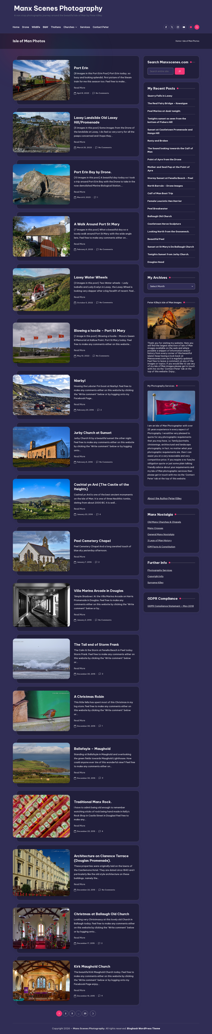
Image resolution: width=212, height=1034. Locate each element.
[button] (93, 1013)
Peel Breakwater (158, 208)
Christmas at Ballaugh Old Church (101, 914)
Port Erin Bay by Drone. (93, 172)
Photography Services (160, 570)
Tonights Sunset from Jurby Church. (168, 254)
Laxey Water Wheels (91, 277)
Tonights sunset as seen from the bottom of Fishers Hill (167, 120)
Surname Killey (155, 582)
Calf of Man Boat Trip (160, 193)
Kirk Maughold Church (92, 966)
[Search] (180, 71)
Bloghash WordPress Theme (143, 1028)
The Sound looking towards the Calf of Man (170, 150)
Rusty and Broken (158, 140)
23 (85, 1013)
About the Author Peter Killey (165, 498)
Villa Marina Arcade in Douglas (98, 591)
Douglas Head (156, 262)
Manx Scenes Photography (58, 8)
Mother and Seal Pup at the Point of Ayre (169, 169)
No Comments (100, 93)
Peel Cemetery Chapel (92, 541)
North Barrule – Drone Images (165, 185)
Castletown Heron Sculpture (164, 223)
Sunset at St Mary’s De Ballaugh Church (171, 246)
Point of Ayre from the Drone (164, 159)
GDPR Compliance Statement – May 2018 (171, 606)
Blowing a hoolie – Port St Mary (99, 331)
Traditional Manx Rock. (93, 802)
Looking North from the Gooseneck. (168, 231)
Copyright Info (155, 576)
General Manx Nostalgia (161, 534)
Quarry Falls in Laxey (160, 95)
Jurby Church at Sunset (93, 433)
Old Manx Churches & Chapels (164, 522)
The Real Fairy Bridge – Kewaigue (168, 103)
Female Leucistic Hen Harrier (165, 201)
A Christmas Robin (89, 697)
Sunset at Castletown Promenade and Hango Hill (170, 131)
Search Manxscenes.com (168, 62)
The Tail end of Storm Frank (96, 644)
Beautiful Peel (156, 239)
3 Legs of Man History (160, 540)
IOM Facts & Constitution (161, 546)
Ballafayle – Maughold (92, 749)
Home (178, 41)
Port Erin (81, 68)
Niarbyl (79, 381)
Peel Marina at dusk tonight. (164, 111)
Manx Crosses (155, 528)
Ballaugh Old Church (160, 216)
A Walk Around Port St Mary (97, 224)
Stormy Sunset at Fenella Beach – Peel (170, 178)
